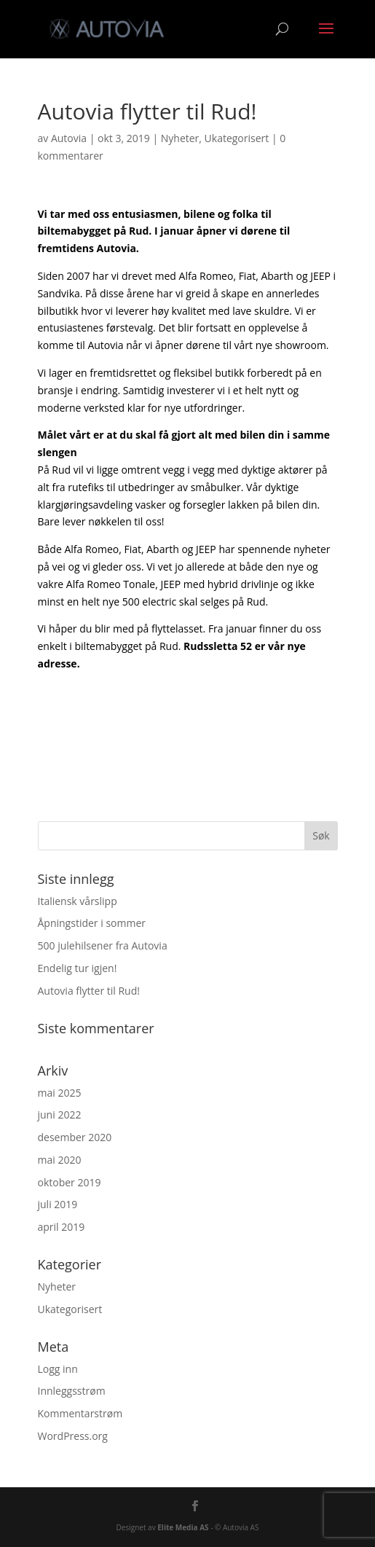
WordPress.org (73, 1436)
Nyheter (180, 138)
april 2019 (61, 1227)
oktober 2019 (69, 1182)
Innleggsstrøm (72, 1391)
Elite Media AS (182, 1527)
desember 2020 (75, 1137)
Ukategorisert (237, 138)
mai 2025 (60, 1093)
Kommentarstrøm (80, 1413)
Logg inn (58, 1369)
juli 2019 (58, 1204)
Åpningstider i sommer (92, 923)
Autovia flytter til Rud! (89, 991)
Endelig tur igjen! (77, 968)
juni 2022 (60, 1114)
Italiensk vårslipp (77, 901)
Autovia (69, 138)
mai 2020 (60, 1160)
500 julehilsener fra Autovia (102, 945)
